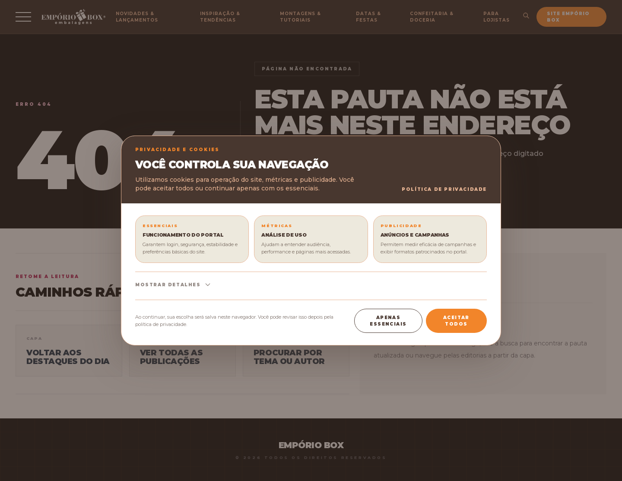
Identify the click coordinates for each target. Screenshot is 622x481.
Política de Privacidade (444, 189)
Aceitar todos (456, 321)
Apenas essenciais (388, 321)
